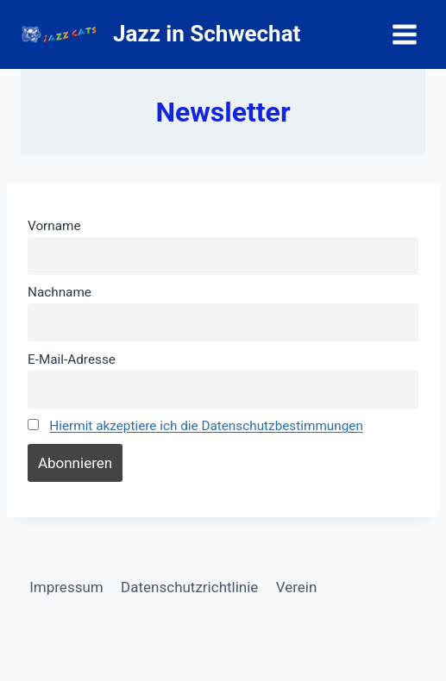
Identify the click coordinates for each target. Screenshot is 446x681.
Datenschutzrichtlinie (189, 587)
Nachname (59, 292)
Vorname (54, 226)
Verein (296, 587)
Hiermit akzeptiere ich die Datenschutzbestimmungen (206, 426)
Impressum (66, 587)
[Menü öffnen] (404, 34)
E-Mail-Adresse (72, 359)
